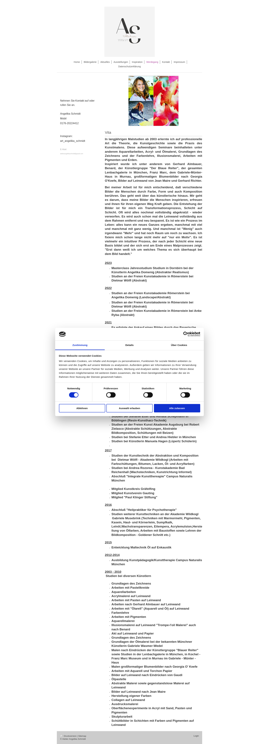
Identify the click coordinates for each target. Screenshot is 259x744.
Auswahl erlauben (129, 408)
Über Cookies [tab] (179, 345)
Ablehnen (82, 408)
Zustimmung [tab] (80, 345)
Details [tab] (129, 345)
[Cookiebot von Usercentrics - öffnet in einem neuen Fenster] (185, 334)
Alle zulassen (177, 408)
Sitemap (82, 736)
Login (196, 736)
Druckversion (68, 736)
